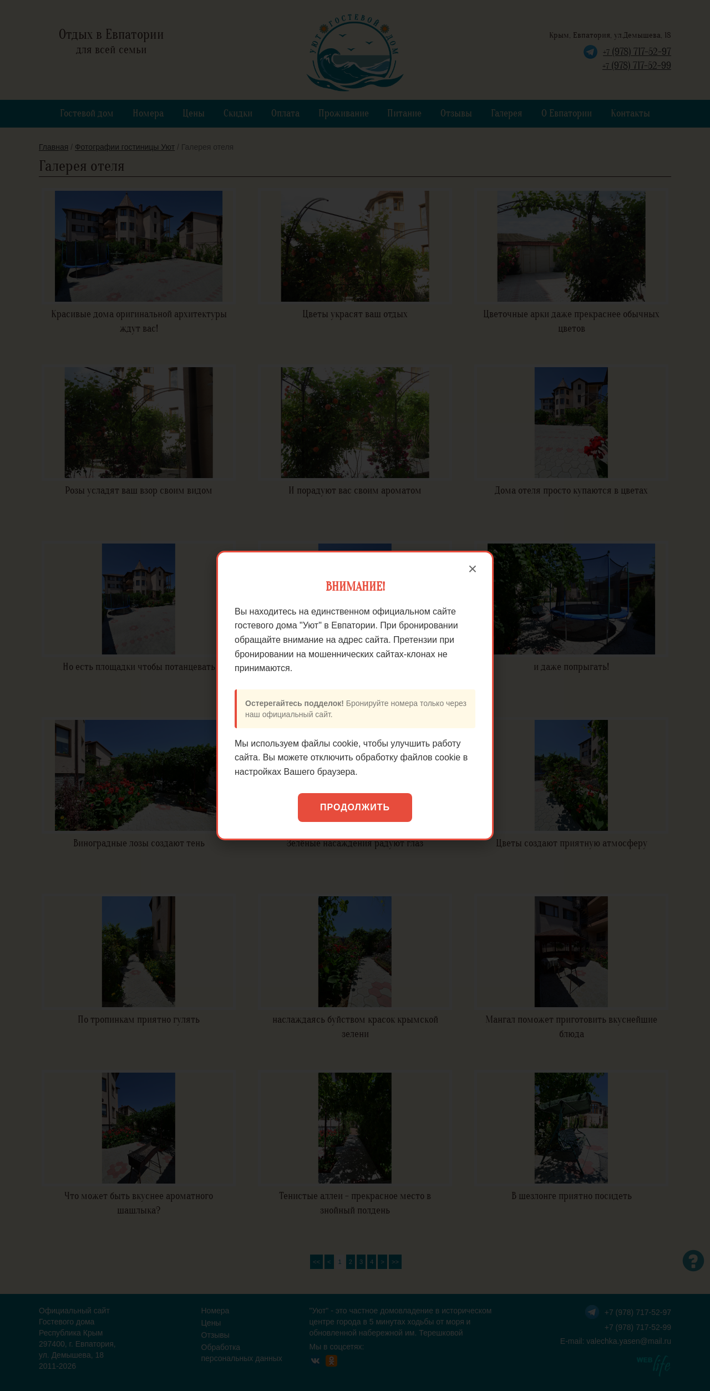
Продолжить (355, 807)
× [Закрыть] (472, 569)
